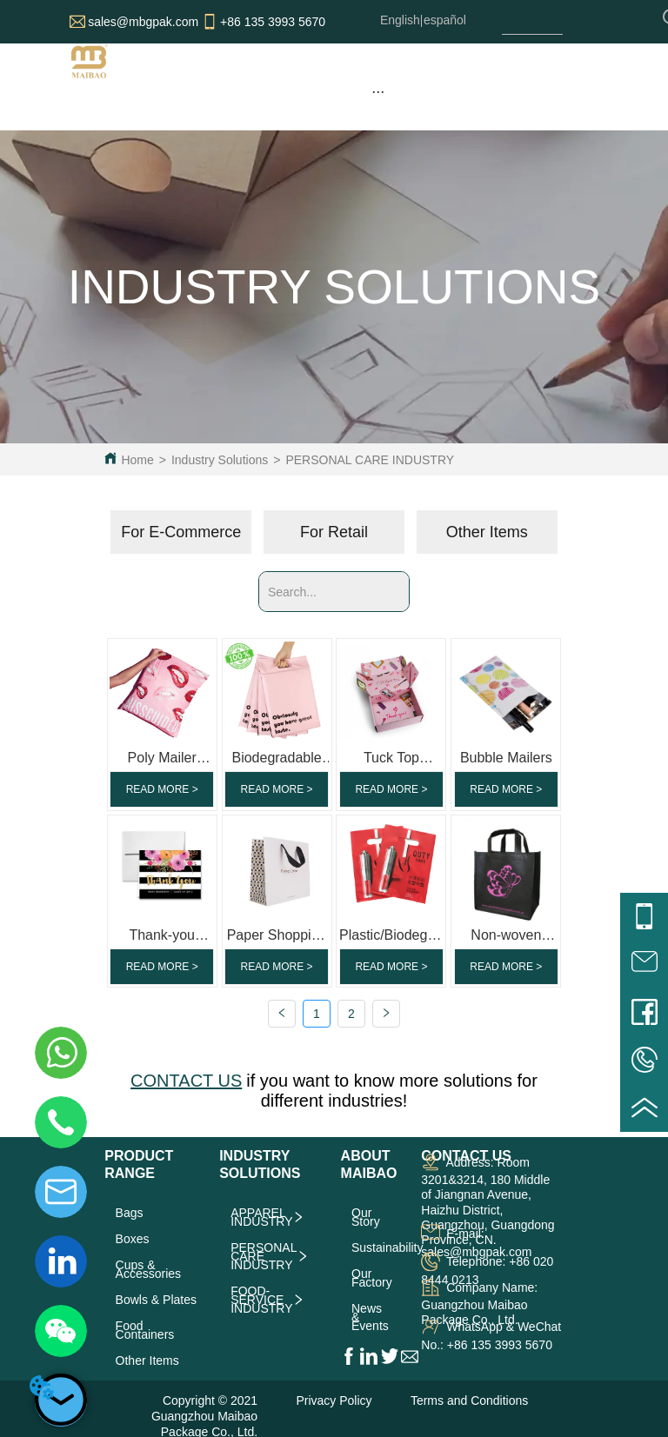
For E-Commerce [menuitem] (181, 532)
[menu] (377, 91)
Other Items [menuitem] (487, 532)
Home (137, 460)
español (445, 20)
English (400, 20)
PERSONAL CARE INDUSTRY (369, 460)
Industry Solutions (219, 460)
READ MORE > (162, 789)
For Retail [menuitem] (334, 532)
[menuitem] (377, 91)
